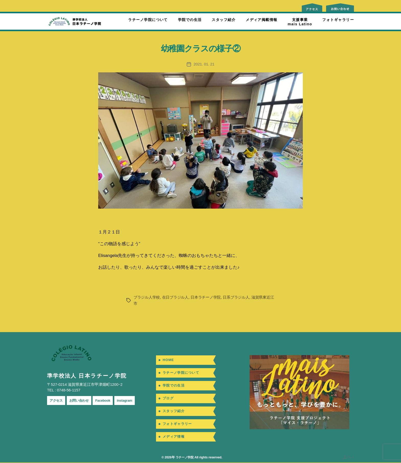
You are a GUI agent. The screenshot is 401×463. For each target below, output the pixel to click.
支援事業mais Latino (300, 22)
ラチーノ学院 (184, 458)
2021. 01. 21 (204, 64)
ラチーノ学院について (148, 20)
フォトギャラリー (338, 20)
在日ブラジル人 (178, 297)
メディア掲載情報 (261, 20)
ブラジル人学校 (147, 297)
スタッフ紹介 (224, 20)
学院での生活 (190, 20)
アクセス (57, 400)
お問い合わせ (82, 400)
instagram (132, 400)
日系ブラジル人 (242, 297)
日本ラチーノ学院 (210, 297)
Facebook (108, 400)
